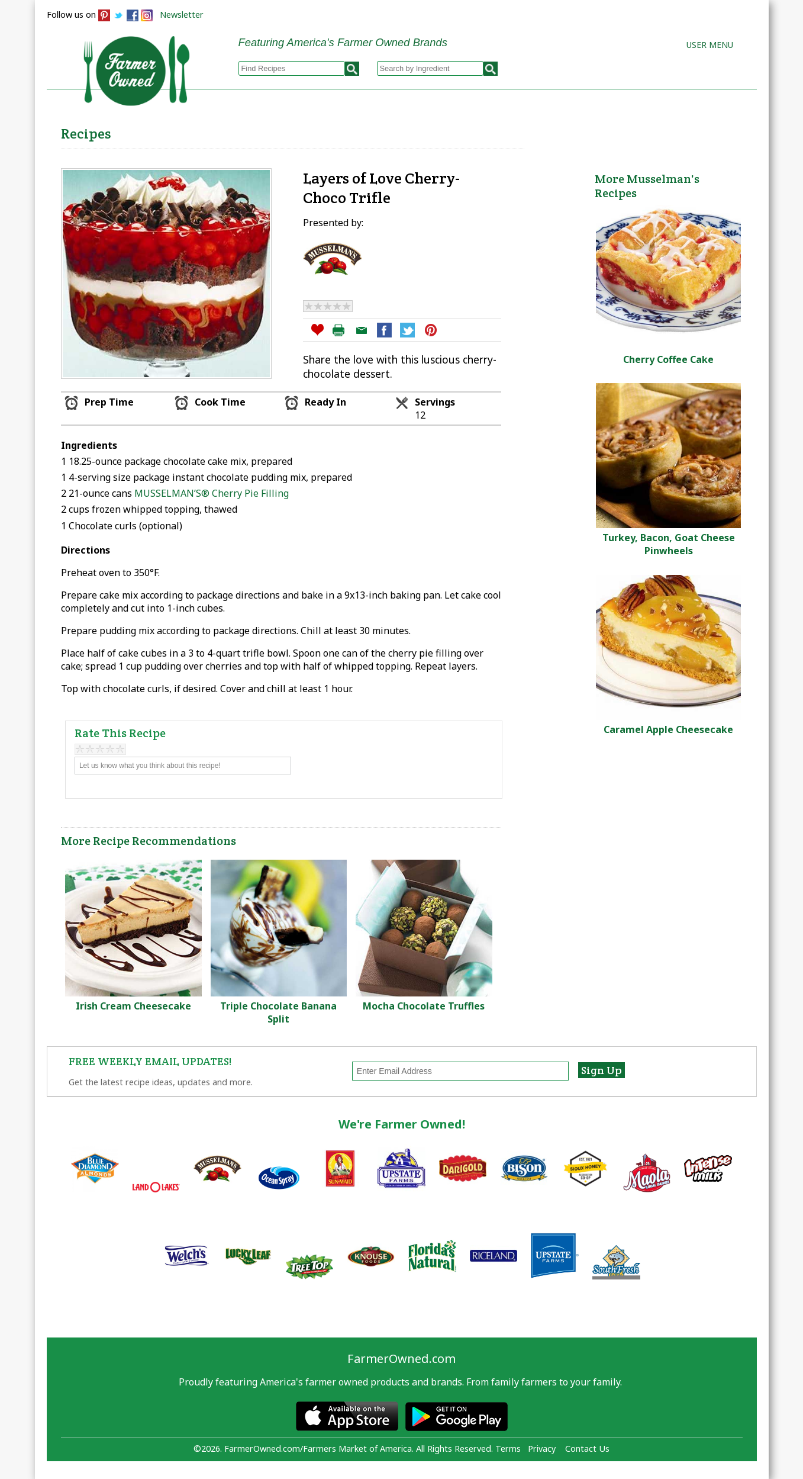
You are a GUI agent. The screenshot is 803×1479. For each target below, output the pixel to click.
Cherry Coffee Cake (668, 359)
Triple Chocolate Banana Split (278, 1012)
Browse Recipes (265, 131)
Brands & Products (571, 131)
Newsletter (182, 14)
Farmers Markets (690, 131)
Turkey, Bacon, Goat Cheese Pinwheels (668, 544)
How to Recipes (456, 131)
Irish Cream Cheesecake (133, 1005)
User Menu (709, 44)
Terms (508, 1448)
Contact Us (587, 1448)
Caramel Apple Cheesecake (668, 729)
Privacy (542, 1448)
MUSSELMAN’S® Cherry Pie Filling (211, 493)
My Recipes (360, 131)
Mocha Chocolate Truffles (424, 1005)
